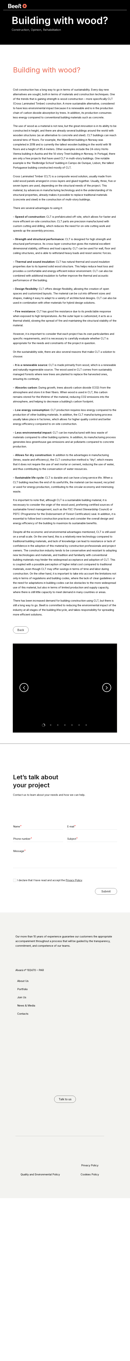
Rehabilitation (52, 30)
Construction (20, 30)
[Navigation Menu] (120, 6)
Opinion (36, 30)
